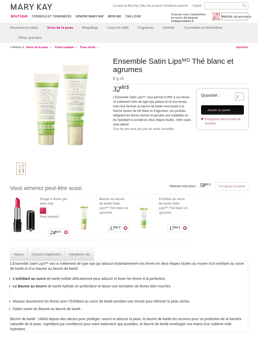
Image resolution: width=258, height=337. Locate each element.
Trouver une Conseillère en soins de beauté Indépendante (188, 17)
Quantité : (210, 95)
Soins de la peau (60, 27)
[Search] (226, 6)
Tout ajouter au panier (231, 186)
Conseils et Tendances (51, 16)
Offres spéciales (30, 38)
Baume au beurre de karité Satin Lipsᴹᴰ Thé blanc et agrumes (113, 205)
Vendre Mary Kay (89, 16)
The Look (133, 16)
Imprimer (242, 47)
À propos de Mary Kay (125, 5)
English (197, 5)
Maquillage (90, 27)
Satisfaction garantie (176, 5)
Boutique (19, 16)
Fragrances (146, 27)
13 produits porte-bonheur (202, 27)
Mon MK (114, 16)
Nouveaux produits (24, 27)
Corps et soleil (117, 27)
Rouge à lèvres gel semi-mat (53, 201)
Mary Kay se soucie (151, 5)
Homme (168, 27)
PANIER (235, 16)
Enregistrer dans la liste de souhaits (223, 121)
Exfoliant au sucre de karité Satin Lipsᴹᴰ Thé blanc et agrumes (173, 205)
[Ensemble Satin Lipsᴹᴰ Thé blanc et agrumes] (60, 107)
